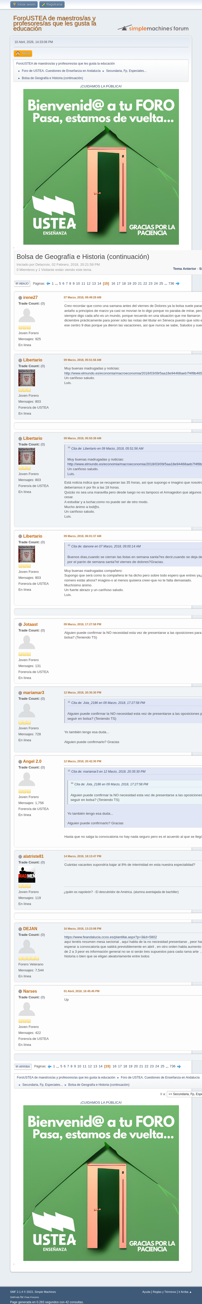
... (57, 283)
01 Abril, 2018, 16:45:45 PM (81, 991)
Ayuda (146, 1291)
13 (94, 283)
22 (145, 283)
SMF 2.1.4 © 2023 (21, 1291)
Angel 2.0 (32, 761)
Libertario (32, 360)
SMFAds (15, 1297)
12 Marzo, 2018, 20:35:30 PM (82, 692)
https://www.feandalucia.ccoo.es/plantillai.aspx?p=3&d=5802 (110, 937)
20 (135, 283)
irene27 (30, 297)
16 (113, 283)
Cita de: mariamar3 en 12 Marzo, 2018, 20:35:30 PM (108, 771)
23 (150, 283)
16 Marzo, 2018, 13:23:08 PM (82, 928)
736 (171, 283)
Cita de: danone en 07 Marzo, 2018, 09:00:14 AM (106, 546)
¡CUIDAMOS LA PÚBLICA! (101, 86)
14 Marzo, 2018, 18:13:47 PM (82, 856)
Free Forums (31, 1297)
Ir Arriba (23, 1066)
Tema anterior (184, 269)
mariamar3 (33, 692)
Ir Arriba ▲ (185, 1291)
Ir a (163, 1094)
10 (78, 283)
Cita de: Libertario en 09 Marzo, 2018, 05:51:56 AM (107, 448)
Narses (30, 991)
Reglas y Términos (164, 1291)
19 (129, 283)
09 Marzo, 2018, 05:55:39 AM (82, 438)
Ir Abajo (22, 283)
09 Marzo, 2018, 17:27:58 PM (82, 624)
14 (99, 283)
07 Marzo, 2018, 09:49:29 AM (82, 297)
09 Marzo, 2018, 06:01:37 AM (82, 536)
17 (119, 283)
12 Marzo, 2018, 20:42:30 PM (82, 761)
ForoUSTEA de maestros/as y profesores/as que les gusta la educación (54, 23)
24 (156, 283)
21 (140, 283)
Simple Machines (45, 1291)
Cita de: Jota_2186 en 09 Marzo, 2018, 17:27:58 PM (108, 703)
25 (161, 283)
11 (83, 283)
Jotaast (30, 624)
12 (88, 283)
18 (124, 283)
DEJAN (30, 928)
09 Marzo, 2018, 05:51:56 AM (82, 359)
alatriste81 (33, 856)
